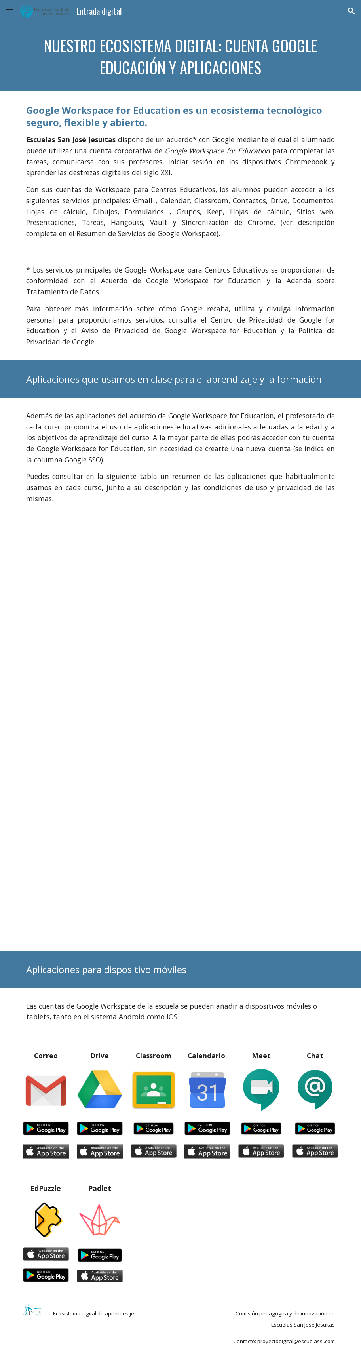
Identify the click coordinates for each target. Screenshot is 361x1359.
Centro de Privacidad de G (257, 319)
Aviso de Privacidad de (123, 330)
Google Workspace (187, 233)
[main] (180, 57)
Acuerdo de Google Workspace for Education (181, 280)
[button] (9, 11)
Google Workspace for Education (221, 330)
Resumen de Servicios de (116, 233)
